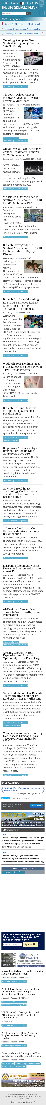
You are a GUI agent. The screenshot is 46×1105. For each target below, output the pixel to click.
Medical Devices (8, 1064)
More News (36, 805)
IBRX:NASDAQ (19, 804)
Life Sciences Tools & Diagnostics (15, 437)
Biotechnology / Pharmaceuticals (16, 86)
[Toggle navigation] (42, 13)
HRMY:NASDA (8, 804)
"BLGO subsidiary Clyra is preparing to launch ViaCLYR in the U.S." (22, 789)
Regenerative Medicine (12, 725)
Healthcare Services (11, 138)
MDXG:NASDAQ (8, 807)
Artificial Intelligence (11, 440)
